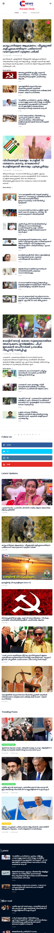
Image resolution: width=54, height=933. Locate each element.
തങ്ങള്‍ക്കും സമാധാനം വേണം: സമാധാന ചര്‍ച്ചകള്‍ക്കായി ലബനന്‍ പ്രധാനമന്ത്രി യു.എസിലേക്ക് (29, 887)
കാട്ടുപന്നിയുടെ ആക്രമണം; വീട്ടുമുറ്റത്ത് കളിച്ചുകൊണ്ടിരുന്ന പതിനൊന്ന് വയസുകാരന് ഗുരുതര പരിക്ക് (27, 48)
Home (17, 12)
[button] (6, 4)
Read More (8, 70)
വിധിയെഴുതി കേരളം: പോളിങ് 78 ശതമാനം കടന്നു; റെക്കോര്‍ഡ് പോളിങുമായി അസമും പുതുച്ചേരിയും (26, 163)
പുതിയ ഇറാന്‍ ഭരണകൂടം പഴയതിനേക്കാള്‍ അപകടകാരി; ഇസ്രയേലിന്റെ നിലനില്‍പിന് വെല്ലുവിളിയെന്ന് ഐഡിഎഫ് (29, 908)
